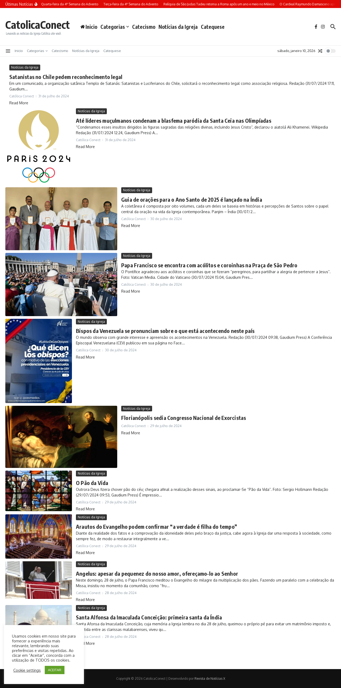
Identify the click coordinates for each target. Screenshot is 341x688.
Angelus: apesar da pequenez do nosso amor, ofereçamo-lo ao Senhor (157, 573)
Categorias (114, 26)
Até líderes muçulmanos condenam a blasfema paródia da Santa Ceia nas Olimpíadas (173, 120)
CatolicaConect (37, 24)
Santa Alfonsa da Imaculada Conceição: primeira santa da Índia (149, 617)
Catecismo (143, 26)
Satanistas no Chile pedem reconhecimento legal (65, 76)
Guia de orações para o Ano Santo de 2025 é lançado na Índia (191, 199)
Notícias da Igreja (178, 26)
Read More (18, 103)
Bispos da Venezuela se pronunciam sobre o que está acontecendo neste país (165, 330)
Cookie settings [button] (27, 670)
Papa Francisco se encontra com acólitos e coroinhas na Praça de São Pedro (209, 265)
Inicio (19, 51)
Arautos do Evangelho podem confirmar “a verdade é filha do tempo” (156, 526)
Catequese (213, 26)
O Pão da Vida (92, 482)
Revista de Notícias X (209, 679)
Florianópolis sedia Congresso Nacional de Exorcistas (183, 417)
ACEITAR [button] (54, 670)
